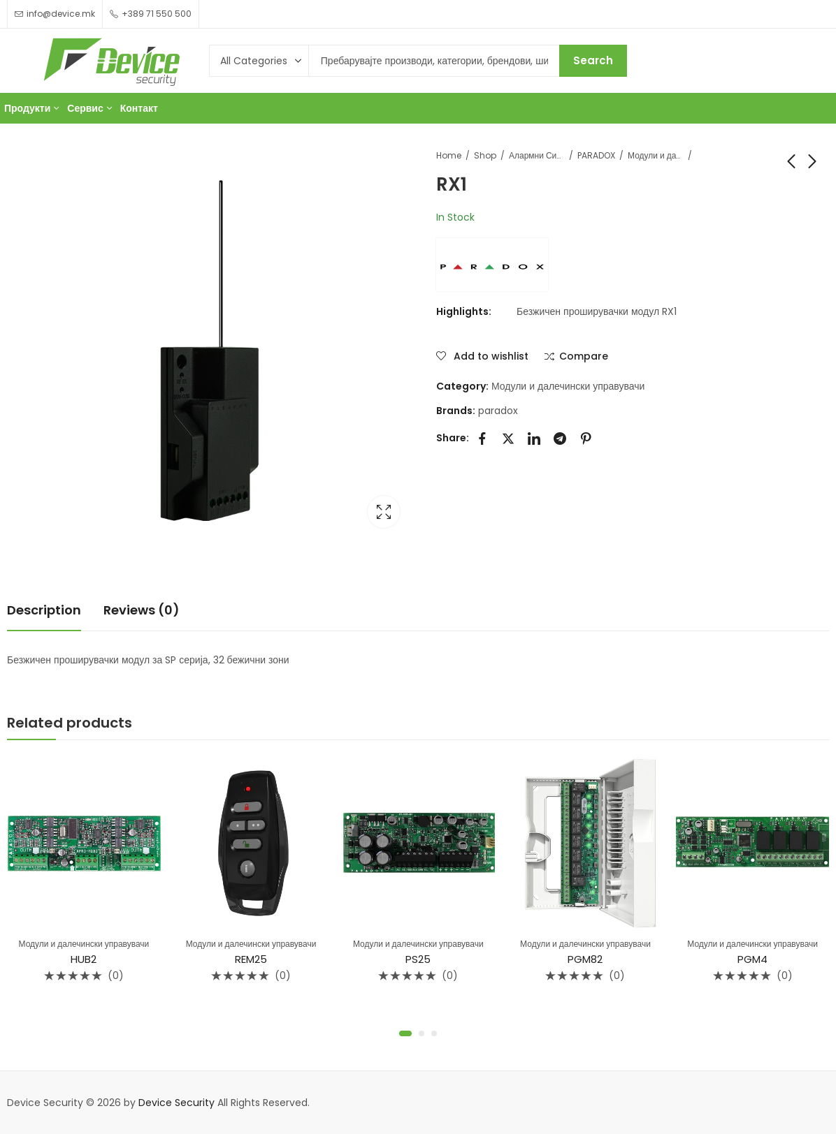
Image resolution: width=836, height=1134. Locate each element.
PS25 (418, 959)
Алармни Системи (537, 155)
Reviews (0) (141, 610)
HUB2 (83, 959)
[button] (405, 1033)
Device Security (176, 1103)
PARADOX (596, 155)
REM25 (251, 959)
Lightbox (384, 512)
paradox (498, 411)
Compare (583, 357)
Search (593, 60)
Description (44, 610)
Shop (485, 155)
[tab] (44, 611)
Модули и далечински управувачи (656, 155)
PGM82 (585, 959)
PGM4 (752, 959)
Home (448, 155)
